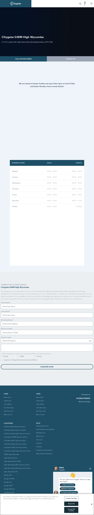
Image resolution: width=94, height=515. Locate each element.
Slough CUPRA (9, 478)
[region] (47, 504)
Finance (39, 447)
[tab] (85, 4)
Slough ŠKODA (9, 489)
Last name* (5, 311)
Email (4, 356)
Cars (6, 394)
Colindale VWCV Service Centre (15, 447)
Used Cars (7, 401)
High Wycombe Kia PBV (12, 461)
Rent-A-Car (8, 414)
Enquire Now (47, 367)
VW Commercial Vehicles (45, 429)
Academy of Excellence (44, 450)
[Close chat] (90, 468)
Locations (8, 423)
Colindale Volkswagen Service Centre (17, 451)
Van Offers (40, 404)
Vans (38, 394)
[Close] (91, 504)
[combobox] (47, 341)
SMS (21, 356)
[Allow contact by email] (1, 356)
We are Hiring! (84, 402)
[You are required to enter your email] (47, 323)
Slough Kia (8, 482)
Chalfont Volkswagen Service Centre (17, 433)
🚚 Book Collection (67, 489)
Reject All (71, 503)
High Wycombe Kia (10, 458)
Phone (38, 356)
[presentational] (90, 341)
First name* (5, 302)
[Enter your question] (47, 347)
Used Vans (40, 401)
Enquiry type (6, 337)
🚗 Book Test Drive (67, 485)
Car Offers (8, 404)
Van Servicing (41, 407)
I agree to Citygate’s (19, 360)
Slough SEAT (8, 485)
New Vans (39, 397)
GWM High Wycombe (11, 454)
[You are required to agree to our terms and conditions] (1, 359)
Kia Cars (39, 440)
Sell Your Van (41, 411)
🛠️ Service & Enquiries (69, 492)
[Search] (80, 3)
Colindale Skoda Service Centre (15, 444)
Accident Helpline (83, 398)
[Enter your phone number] (47, 332)
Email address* (7, 320)
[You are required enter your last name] (47, 315)
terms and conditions (28, 360)
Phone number (6, 329)
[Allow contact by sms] (18, 356)
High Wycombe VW (11, 472)
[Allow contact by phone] (35, 356)
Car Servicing (8, 407)
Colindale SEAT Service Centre (15, 440)
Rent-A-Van (40, 414)
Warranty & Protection (44, 453)
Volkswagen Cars (42, 426)
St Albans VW (9, 492)
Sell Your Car (8, 411)
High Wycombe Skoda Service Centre (17, 468)
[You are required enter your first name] (47, 306)
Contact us (85, 395)
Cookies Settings (71, 498)
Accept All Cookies (71, 510)
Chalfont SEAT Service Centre (14, 426)
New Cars (7, 397)
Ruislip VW (8, 475)
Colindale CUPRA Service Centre (15, 437)
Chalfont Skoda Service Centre (15, 430)
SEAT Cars (40, 436)
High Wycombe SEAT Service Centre (17, 465)
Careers (39, 443)
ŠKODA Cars (40, 433)
